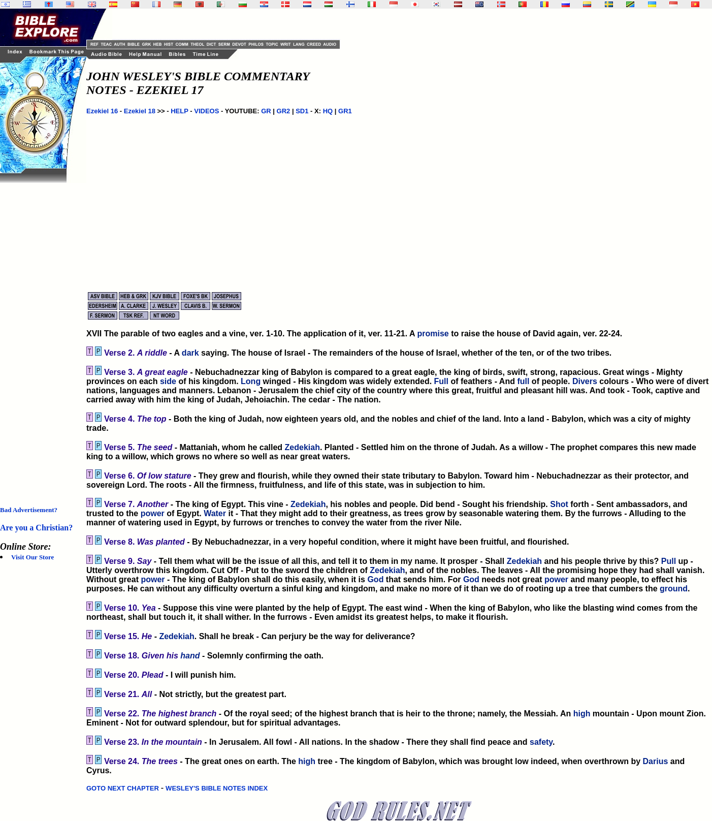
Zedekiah (302, 447)
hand (190, 655)
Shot (559, 504)
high (582, 713)
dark (190, 353)
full (523, 381)
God (375, 579)
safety (541, 742)
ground (674, 588)
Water (215, 513)
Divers (584, 381)
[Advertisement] (40, 335)
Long (251, 381)
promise (432, 333)
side (168, 381)
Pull (668, 561)
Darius (655, 761)
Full (441, 381)
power (153, 513)
